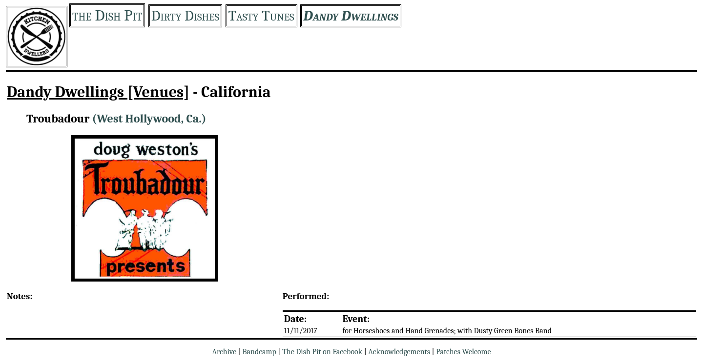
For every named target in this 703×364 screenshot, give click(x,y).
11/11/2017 (300, 330)
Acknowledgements (399, 351)
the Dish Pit (107, 15)
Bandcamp (259, 351)
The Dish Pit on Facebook (322, 351)
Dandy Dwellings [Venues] (98, 92)
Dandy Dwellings (350, 15)
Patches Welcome (463, 351)
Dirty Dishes (185, 15)
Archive (224, 351)
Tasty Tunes (261, 15)
